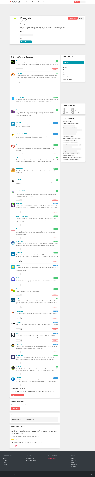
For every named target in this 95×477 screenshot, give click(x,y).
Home (23, 2)
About (72, 458)
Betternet (19, 278)
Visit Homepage (26, 42)
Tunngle (18, 229)
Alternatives (66, 62)
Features (65, 67)
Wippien (18, 366)
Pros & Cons (66, 69)
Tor (17, 61)
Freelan (18, 322)
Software (28, 2)
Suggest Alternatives (31, 460)
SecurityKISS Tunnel (22, 216)
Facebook (74, 464)
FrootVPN (19, 344)
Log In (83, 2)
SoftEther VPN (20, 191)
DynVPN (19, 298)
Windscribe (19, 241)
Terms (85, 474)
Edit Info (81, 18)
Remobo (18, 289)
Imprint (72, 462)
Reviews (65, 65)
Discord (44, 2)
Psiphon (18, 145)
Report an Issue (52, 458)
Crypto (39, 2)
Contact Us (73, 460)
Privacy (90, 474)
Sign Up (77, 2)
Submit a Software (30, 458)
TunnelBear (19, 169)
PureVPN (19, 203)
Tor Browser (20, 110)
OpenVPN (19, 73)
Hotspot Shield (20, 97)
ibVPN (18, 333)
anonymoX (19, 252)
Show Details (55, 69)
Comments (65, 77)
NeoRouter (19, 311)
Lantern (18, 265)
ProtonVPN (19, 355)
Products (34, 2)
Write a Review (72, 18)
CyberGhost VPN (21, 134)
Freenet (18, 180)
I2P (17, 157)
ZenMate (19, 123)
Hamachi (18, 378)
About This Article (67, 79)
